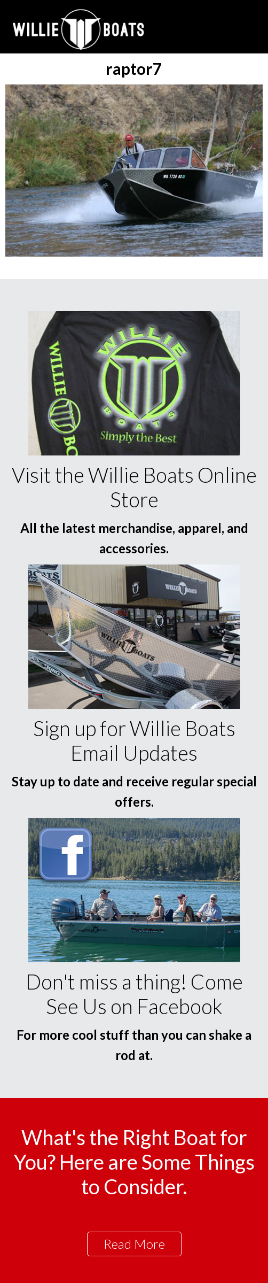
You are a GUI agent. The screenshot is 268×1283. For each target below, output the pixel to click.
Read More (134, 1243)
